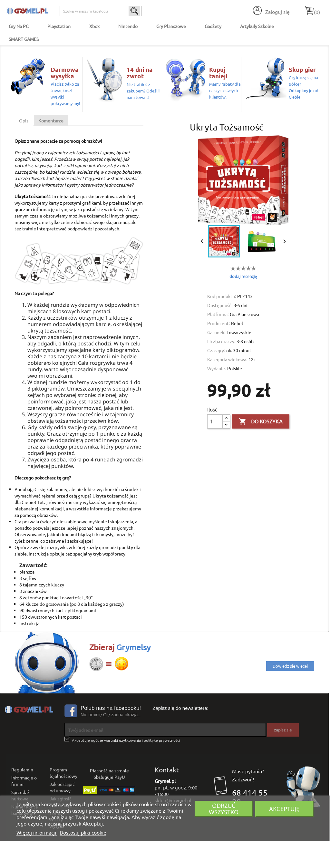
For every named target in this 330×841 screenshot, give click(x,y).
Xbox (94, 26)
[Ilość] (215, 421)
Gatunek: (216, 332)
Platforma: (217, 314)
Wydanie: (216, 368)
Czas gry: (216, 350)
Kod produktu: (221, 296)
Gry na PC (19, 26)
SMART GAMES (24, 39)
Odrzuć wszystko (223, 808)
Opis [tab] (23, 120)
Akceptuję (284, 809)
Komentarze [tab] (50, 120)
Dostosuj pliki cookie (83, 832)
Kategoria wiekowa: (227, 359)
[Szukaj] (101, 11)
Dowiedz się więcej (290, 666)
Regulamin (22, 769)
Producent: (218, 323)
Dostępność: (219, 305)
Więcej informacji (36, 832)
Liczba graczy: (221, 341)
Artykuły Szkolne (257, 26)
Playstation (59, 26)
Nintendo (128, 26)
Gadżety (213, 26)
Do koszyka (261, 422)
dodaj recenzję (243, 276)
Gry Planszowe (171, 26)
